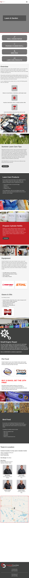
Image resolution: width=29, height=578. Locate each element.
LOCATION (6, 238)
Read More (5, 166)
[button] (14, 508)
